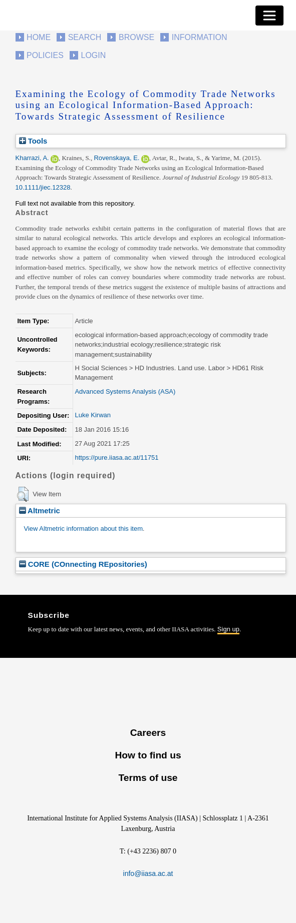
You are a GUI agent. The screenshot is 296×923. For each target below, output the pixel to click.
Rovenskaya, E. (116, 158)
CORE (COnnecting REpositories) (83, 564)
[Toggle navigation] (269, 16)
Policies (45, 55)
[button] (23, 494)
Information (199, 37)
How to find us (148, 755)
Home (39, 37)
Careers (148, 732)
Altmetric (39, 510)
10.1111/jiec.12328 (43, 187)
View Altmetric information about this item (83, 528)
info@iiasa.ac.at (148, 873)
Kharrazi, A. (32, 158)
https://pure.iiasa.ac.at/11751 (116, 457)
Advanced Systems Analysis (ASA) (125, 391)
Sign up (228, 629)
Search (85, 37)
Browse (136, 37)
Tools (33, 141)
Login (93, 55)
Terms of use (147, 777)
